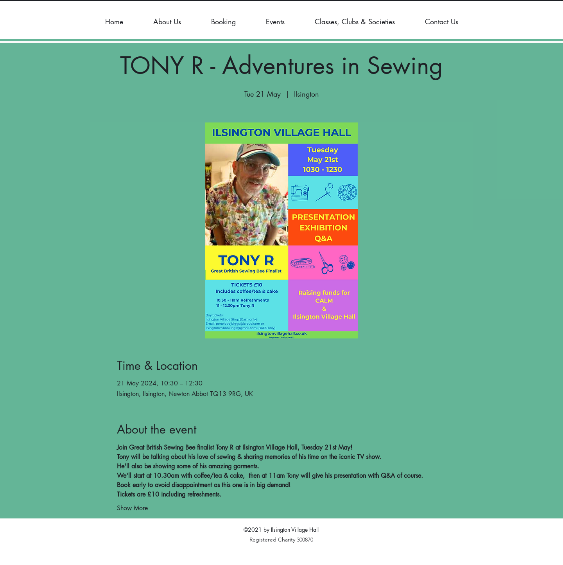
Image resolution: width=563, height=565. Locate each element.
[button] (167, 21)
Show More (132, 508)
